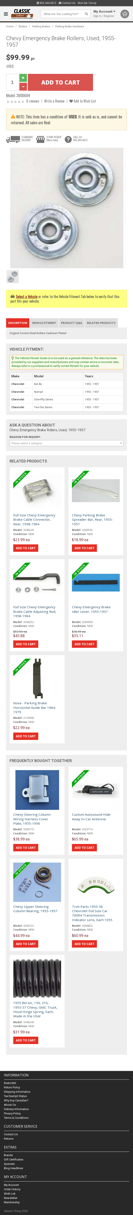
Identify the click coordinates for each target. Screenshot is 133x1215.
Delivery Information (16, 1109)
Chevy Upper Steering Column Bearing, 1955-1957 (35, 908)
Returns (8, 1138)
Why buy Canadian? (16, 1100)
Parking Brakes (41, 26)
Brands (8, 1155)
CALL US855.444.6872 (80, 138)
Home (10, 26)
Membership (12, 1202)
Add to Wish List (82, 101)
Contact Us (67, 3)
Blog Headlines (13, 1168)
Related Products (101, 323)
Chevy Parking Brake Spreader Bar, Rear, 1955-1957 (92, 519)
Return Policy (12, 1087)
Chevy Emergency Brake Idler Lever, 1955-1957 (91, 609)
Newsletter (10, 1198)
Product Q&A (71, 323)
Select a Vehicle (26, 296)
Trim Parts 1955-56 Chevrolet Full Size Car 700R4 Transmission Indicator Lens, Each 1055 (92, 913)
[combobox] (66, 443)
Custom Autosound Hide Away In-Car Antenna (91, 816)
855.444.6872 (46, 3)
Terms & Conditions (16, 1117)
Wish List (9, 1193)
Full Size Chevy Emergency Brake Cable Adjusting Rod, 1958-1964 (34, 611)
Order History (12, 1189)
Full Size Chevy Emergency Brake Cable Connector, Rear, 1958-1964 (34, 519)
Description (17, 323)
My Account (11, 1185)
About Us (10, 1104)
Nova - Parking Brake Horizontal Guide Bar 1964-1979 (34, 707)
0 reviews (32, 101)
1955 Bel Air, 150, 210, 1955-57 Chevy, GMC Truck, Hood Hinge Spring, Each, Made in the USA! (35, 1009)
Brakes (23, 26)
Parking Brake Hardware (69, 26)
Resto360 (10, 1083)
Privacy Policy (12, 1113)
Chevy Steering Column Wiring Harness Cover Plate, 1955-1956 (32, 818)
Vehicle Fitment (44, 323)
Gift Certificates (13, 1159)
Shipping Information (17, 1091)
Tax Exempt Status (15, 1096)
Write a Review (54, 101)
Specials (9, 1163)
